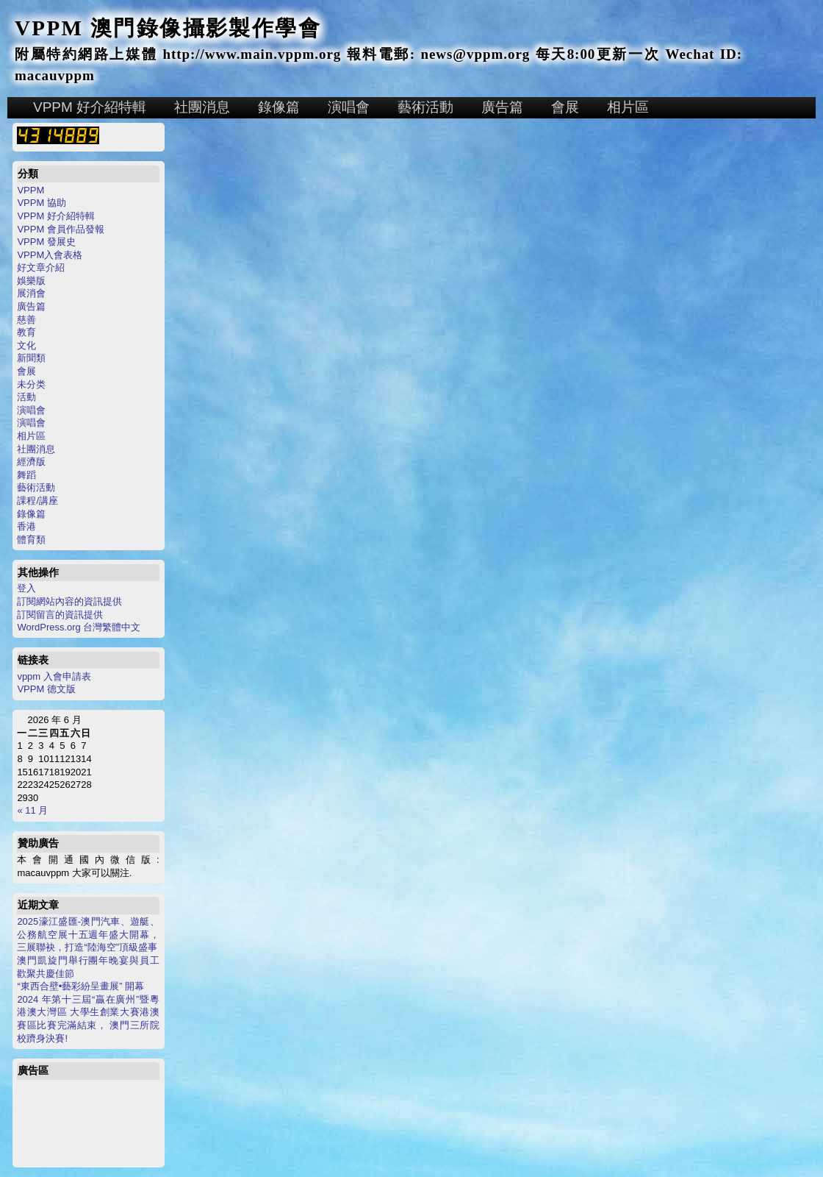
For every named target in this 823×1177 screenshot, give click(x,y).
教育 (26, 332)
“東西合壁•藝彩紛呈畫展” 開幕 (80, 986)
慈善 (26, 319)
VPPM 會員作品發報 (60, 229)
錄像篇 (279, 107)
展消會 (31, 293)
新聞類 (31, 357)
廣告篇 (502, 107)
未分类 (31, 384)
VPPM (30, 190)
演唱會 (349, 107)
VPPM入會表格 (49, 254)
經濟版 (31, 461)
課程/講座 (37, 500)
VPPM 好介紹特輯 (89, 107)
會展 (565, 107)
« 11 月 (32, 810)
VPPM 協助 (41, 202)
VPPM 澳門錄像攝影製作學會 (168, 28)
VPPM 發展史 (46, 241)
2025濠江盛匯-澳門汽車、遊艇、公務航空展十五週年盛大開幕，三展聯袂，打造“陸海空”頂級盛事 (88, 934)
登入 (26, 588)
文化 (26, 345)
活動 (26, 396)
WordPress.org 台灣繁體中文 (78, 627)
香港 (26, 526)
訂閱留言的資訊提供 (60, 614)
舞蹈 (26, 474)
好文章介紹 (41, 267)
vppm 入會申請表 (53, 676)
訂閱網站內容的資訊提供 (69, 601)
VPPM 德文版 (46, 688)
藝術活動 (425, 107)
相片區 (628, 107)
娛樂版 (31, 280)
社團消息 (202, 107)
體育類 (31, 539)
